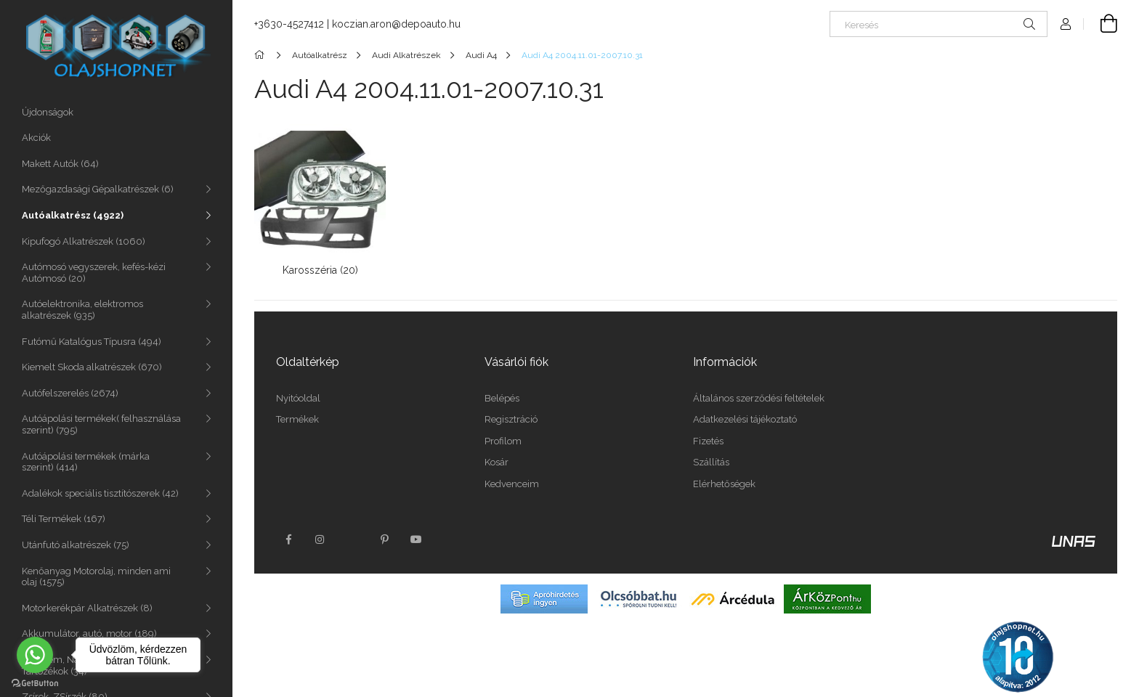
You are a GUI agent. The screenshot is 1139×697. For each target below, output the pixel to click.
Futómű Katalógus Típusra (91, 341)
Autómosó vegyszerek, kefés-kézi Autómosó (94, 272)
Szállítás (711, 462)
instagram (320, 539)
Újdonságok (47, 112)
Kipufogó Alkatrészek (83, 241)
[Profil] (1065, 24)
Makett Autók (60, 163)
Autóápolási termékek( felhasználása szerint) (101, 424)
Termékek (297, 419)
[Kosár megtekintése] (1100, 24)
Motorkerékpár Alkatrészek (87, 608)
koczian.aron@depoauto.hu (396, 24)
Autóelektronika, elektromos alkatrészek (82, 309)
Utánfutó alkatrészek (75, 544)
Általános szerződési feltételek (758, 398)
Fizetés (708, 441)
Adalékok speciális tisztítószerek (100, 493)
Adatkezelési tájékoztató (745, 419)
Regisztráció (511, 419)
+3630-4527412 (289, 24)
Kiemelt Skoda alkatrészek (92, 367)
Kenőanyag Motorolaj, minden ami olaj (96, 577)
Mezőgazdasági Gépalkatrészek (98, 189)
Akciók (36, 137)
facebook (288, 539)
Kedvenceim (512, 483)
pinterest (384, 539)
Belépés (502, 398)
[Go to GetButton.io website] (35, 682)
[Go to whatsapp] (35, 655)
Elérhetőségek (724, 483)
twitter (352, 539)
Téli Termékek (63, 518)
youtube (416, 539)
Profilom (503, 441)
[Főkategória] (261, 55)
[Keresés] (938, 24)
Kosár (496, 462)
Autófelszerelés (70, 393)
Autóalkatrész (72, 215)
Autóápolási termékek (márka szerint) (86, 462)
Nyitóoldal (298, 398)
